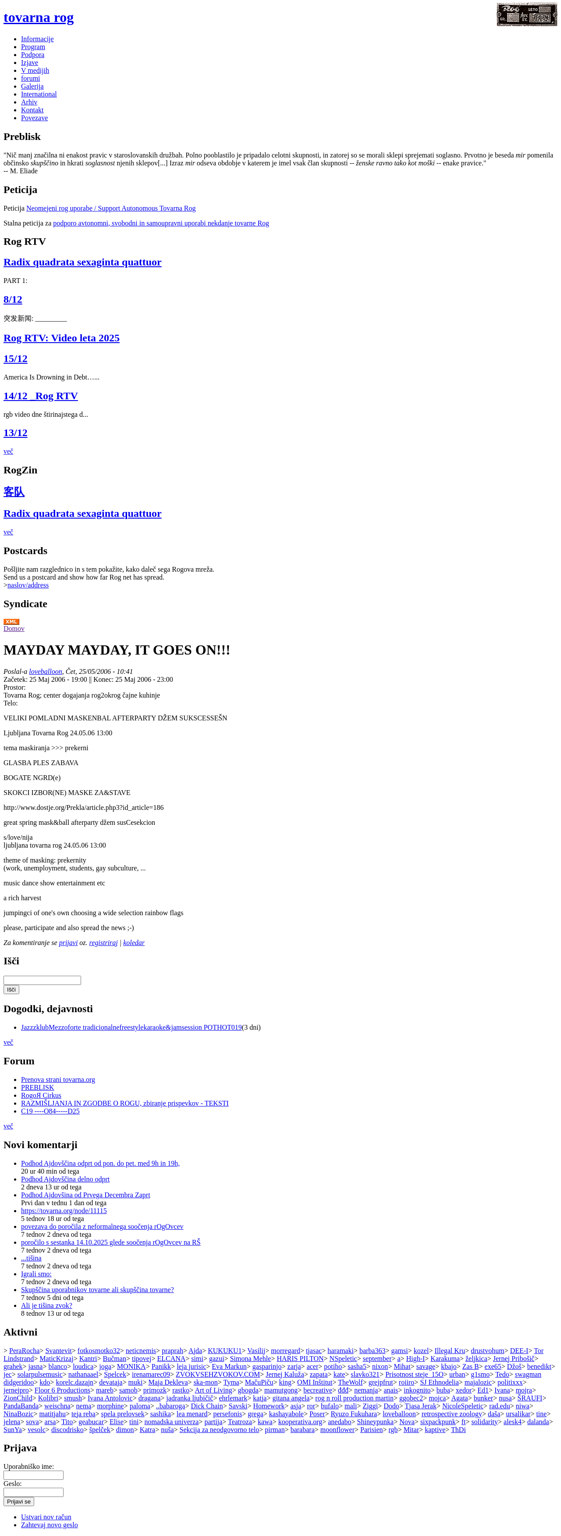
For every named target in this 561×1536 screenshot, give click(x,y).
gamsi (399, 1350)
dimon (125, 1429)
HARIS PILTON (300, 1358)
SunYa (13, 1429)
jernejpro (16, 1390)
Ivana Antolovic (110, 1398)
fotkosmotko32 (99, 1350)
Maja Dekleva (168, 1382)
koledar (134, 942)
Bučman (114, 1358)
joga (105, 1366)
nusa (505, 1398)
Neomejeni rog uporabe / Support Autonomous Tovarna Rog (111, 208)
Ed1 (483, 1390)
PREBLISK (37, 1087)
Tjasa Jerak (420, 1406)
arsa (50, 1421)
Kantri (88, 1358)
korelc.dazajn (74, 1382)
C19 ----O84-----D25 (50, 1111)
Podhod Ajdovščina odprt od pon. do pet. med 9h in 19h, (100, 1163)
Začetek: (16, 679)
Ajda (195, 1350)
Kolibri (48, 1398)
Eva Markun (229, 1366)
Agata (459, 1398)
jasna (35, 1366)
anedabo (339, 1421)
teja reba (83, 1414)
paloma (140, 1406)
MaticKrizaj (56, 1358)
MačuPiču (259, 1382)
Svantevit (58, 1350)
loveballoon (45, 671)
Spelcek (115, 1374)
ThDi (458, 1429)
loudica (83, 1366)
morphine (110, 1406)
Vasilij (256, 1350)
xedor (464, 1390)
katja (259, 1398)
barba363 (372, 1350)
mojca (437, 1398)
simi (197, 1358)
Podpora (32, 54)
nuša (167, 1429)
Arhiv (29, 102)
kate (339, 1374)
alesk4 (513, 1421)
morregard (285, 1350)
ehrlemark (233, 1398)
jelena (12, 1421)
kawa (265, 1421)
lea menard (192, 1414)
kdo (44, 1382)
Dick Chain (207, 1406)
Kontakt (32, 110)
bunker (483, 1398)
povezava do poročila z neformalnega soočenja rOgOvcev (102, 1226)
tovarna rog (39, 17)
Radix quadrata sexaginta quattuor (83, 262)
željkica (476, 1358)
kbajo (449, 1366)
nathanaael (83, 1374)
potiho (333, 1366)
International (39, 94)
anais (390, 1390)
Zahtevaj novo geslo (49, 1525)
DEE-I (519, 1350)
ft (464, 1421)
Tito (67, 1421)
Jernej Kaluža (285, 1374)
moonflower (337, 1429)
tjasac (314, 1350)
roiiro (407, 1382)
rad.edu (499, 1406)
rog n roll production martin (354, 1398)
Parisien (371, 1429)
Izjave (29, 62)
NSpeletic (343, 1358)
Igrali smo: (36, 1274)
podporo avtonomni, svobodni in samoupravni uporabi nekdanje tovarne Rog (161, 223)
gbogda (248, 1390)
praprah (172, 1350)
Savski (238, 1406)
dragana (149, 1398)
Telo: (11, 703)
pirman (274, 1429)
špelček (99, 1429)
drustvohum (487, 1350)
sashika (160, 1414)
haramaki (340, 1350)
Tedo (502, 1374)
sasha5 (357, 1366)
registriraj (103, 942)
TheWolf (350, 1382)
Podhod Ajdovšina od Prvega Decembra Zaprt (85, 1195)
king (285, 1382)
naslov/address (28, 585)
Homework (268, 1406)
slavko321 (365, 1374)
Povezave (34, 118)
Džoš (514, 1366)
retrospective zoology (452, 1414)
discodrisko (67, 1429)
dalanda (538, 1421)
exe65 (493, 1366)
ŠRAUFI (530, 1398)
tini (133, 1421)
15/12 (16, 358)
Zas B (470, 1366)
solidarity (485, 1421)
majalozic (478, 1382)
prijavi (68, 942)
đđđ (343, 1390)
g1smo (480, 1374)
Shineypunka (375, 1421)
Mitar (411, 1429)
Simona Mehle (250, 1358)
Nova (407, 1421)
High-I (415, 1358)
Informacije (37, 39)
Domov (14, 628)
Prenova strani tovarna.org (58, 1079)
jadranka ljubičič (189, 1398)
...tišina (31, 1258)
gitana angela (290, 1398)
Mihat (402, 1366)
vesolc (37, 1429)
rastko (180, 1390)
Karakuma (445, 1358)
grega (255, 1414)
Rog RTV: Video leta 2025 (62, 338)
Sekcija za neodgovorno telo (219, 1429)
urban (457, 1374)
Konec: (104, 679)
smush (73, 1398)
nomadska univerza (171, 1421)
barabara (303, 1429)
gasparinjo (267, 1366)
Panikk (161, 1366)
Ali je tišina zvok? (46, 1305)
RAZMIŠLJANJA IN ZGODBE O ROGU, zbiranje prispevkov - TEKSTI (125, 1103)
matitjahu (52, 1414)
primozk (155, 1390)
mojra (524, 1390)
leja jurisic (191, 1366)
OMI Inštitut (314, 1382)
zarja (294, 1366)
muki (135, 1382)
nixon (380, 1366)
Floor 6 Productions (62, 1390)
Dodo (391, 1406)
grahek (13, 1366)
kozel (421, 1350)
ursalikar (518, 1414)
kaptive (435, 1429)
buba (443, 1390)
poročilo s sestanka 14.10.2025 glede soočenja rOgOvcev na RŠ (111, 1242)
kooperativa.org (300, 1421)
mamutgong (281, 1390)
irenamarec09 (151, 1374)
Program (33, 46)
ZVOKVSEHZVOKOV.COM (218, 1374)
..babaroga (170, 1406)
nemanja (366, 1390)
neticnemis (141, 1350)
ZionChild (18, 1398)
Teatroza (240, 1421)
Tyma (231, 1382)
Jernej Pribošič (514, 1358)
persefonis (227, 1414)
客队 (14, 492)
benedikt (539, 1366)
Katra (148, 1429)
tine (541, 1414)
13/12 (16, 432)
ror (311, 1406)
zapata (319, 1374)
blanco (57, 1366)
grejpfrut (381, 1382)
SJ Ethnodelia (439, 1382)
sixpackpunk (438, 1421)
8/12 (13, 299)
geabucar (91, 1421)
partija (213, 1421)
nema (84, 1406)
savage (426, 1366)
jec (8, 1374)
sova (32, 1421)
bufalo (330, 1406)
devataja (110, 1382)
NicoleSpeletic (462, 1406)
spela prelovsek (123, 1414)
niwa (522, 1406)
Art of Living (213, 1390)
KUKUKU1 (224, 1350)
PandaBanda (21, 1406)
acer (313, 1366)
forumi (30, 78)
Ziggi (370, 1406)
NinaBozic (18, 1414)
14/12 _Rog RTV (41, 395)
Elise (117, 1421)
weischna (57, 1406)
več (8, 451)
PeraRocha (24, 1350)
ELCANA (171, 1358)
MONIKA (131, 1366)
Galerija (32, 86)
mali (350, 1406)
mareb (105, 1390)
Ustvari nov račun (46, 1517)
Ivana (502, 1390)
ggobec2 (411, 1398)
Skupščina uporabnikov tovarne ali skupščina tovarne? (97, 1289)
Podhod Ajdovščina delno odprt (65, 1179)
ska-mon (206, 1382)
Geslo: (13, 1483)
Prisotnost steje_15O (414, 1374)
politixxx (510, 1382)
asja (296, 1406)
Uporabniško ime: (29, 1466)
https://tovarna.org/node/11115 (64, 1210)
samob (128, 1390)
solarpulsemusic (40, 1374)
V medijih (35, 70)
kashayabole (286, 1414)
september (377, 1358)
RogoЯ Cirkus (41, 1095)
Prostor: (15, 687)
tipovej (141, 1358)
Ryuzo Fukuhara (354, 1414)
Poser (317, 1414)
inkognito (417, 1390)
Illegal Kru (449, 1350)
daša (494, 1414)
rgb (393, 1429)
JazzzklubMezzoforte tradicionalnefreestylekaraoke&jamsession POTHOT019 (131, 1027)
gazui (216, 1358)
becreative (317, 1390)
